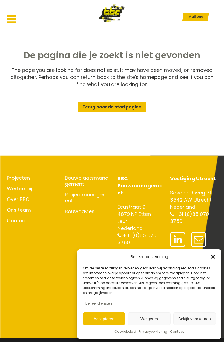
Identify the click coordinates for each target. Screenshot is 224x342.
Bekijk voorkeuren (194, 318)
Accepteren (104, 318)
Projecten (18, 178)
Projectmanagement (86, 198)
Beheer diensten (98, 303)
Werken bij (19, 189)
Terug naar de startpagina (112, 107)
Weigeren (149, 318)
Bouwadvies (79, 211)
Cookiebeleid (125, 331)
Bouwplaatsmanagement (86, 181)
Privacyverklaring (153, 331)
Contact (177, 331)
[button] (213, 257)
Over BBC (18, 199)
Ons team (19, 210)
